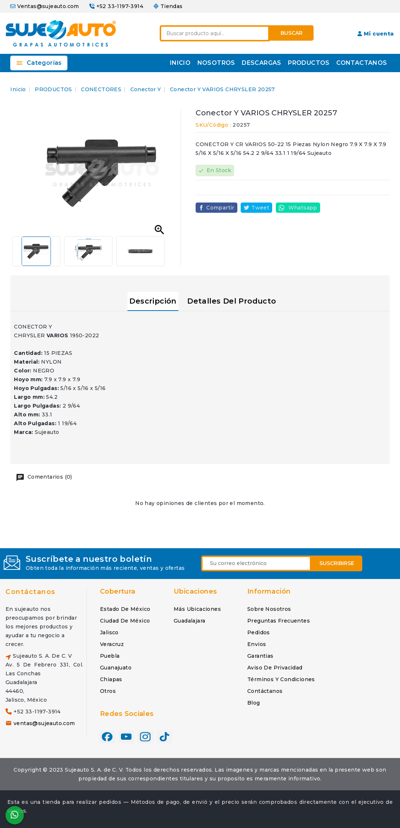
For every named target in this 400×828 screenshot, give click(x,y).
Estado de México (125, 609)
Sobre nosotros (269, 609)
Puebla (109, 656)
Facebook (107, 736)
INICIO (180, 62)
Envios (256, 644)
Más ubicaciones (197, 609)
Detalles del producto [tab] (231, 301)
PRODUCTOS (309, 62)
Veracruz (112, 644)
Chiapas (111, 679)
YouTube (126, 736)
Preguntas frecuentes (278, 620)
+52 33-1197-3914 (119, 6)
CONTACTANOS (361, 62)
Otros (108, 691)
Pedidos (258, 632)
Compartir (220, 207)
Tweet (260, 207)
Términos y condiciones (281, 679)
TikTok (164, 736)
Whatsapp (302, 207)
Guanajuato (116, 667)
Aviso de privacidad (275, 667)
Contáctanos (30, 592)
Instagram (145, 736)
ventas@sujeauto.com (44, 723)
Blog (253, 702)
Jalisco (109, 632)
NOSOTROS (216, 62)
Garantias (260, 656)
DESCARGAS (261, 62)
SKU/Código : (213, 125)
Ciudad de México (125, 620)
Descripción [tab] (152, 301)
